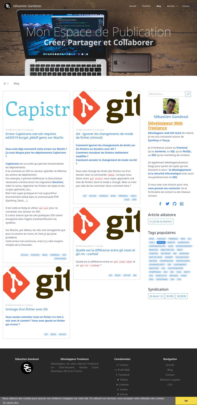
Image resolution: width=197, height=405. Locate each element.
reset (53, 334)
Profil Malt (122, 369)
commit (169, 257)
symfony (153, 253)
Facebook (122, 374)
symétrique (155, 272)
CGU (170, 384)
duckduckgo (182, 257)
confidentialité (157, 246)
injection (154, 268)
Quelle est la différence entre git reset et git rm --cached (105, 252)
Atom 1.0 (156, 296)
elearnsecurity (157, 264)
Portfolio (143, 6)
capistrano (60, 258)
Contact (185, 6)
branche (153, 250)
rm (134, 275)
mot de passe (155, 257)
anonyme (184, 253)
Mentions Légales (170, 379)
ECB (165, 272)
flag (179, 272)
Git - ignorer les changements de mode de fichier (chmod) (104, 136)
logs (127, 199)
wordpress (183, 242)
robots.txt (161, 275)
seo (151, 275)
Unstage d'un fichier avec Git (27, 309)
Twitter (122, 379)
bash (44, 255)
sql (163, 268)
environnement (184, 246)
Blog (156, 6)
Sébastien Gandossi (171, 116)
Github (122, 394)
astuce (24, 255)
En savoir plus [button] (10, 402)
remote (171, 242)
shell (133, 196)
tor (179, 279)
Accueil (128, 6)
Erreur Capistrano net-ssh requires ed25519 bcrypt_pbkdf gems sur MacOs (34, 136)
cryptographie (175, 268)
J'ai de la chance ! (160, 221)
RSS (170, 296)
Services (169, 6)
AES (171, 272)
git (46, 334)
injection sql (167, 250)
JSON (181, 296)
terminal (54, 255)
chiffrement (180, 264)
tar (169, 264)
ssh (64, 255)
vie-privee (165, 253)
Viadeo (122, 389)
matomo (174, 275)
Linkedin (122, 384)
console (35, 255)
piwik (183, 275)
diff (134, 199)
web (183, 238)
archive (153, 261)
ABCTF (187, 272)
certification (182, 261)
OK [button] (186, 401)
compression (166, 261)
